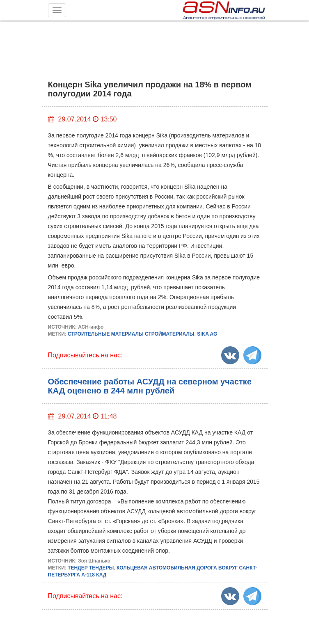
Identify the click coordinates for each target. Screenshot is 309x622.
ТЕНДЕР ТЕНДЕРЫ (91, 568)
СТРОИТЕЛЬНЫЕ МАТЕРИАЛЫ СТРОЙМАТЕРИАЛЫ (131, 334)
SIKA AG (207, 334)
